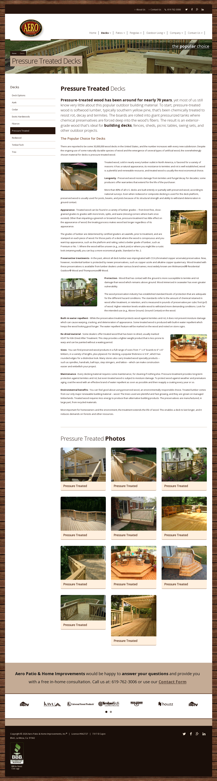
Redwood (16, 137)
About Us (140, 9)
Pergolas (136, 32)
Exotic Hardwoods (21, 116)
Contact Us (155, 9)
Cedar (15, 109)
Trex (14, 152)
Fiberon (16, 123)
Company (176, 32)
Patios (120, 32)
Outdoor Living (155, 32)
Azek (14, 102)
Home (92, 32)
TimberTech (18, 144)
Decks (106, 32)
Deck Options (18, 95)
